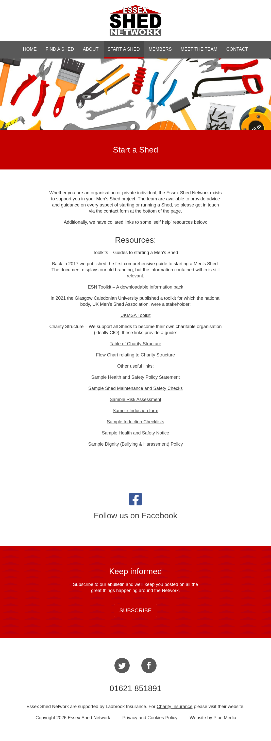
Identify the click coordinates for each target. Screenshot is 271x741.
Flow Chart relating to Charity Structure (135, 354)
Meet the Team (199, 49)
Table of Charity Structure (135, 343)
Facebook (149, 665)
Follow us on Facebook (135, 515)
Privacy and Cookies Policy (149, 717)
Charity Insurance (175, 706)
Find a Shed (60, 49)
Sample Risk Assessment (135, 399)
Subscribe (135, 610)
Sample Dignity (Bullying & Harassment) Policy (135, 444)
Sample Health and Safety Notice (135, 432)
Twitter (122, 665)
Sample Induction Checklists (135, 421)
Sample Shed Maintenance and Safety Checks (135, 388)
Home (30, 49)
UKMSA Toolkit (136, 315)
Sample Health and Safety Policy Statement (135, 377)
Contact (237, 49)
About (91, 49)
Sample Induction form (135, 410)
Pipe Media (224, 717)
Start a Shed (124, 49)
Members (160, 49)
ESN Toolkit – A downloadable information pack (135, 287)
